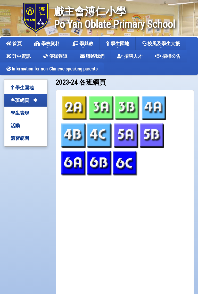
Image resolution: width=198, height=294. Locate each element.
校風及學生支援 (161, 45)
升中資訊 (18, 56)
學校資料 (47, 45)
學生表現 (20, 113)
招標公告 (168, 56)
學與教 (82, 45)
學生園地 (117, 45)
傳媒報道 (55, 56)
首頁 (14, 43)
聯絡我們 (92, 56)
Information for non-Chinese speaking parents (52, 68)
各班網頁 (20, 100)
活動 (15, 125)
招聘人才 (130, 56)
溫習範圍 (20, 138)
